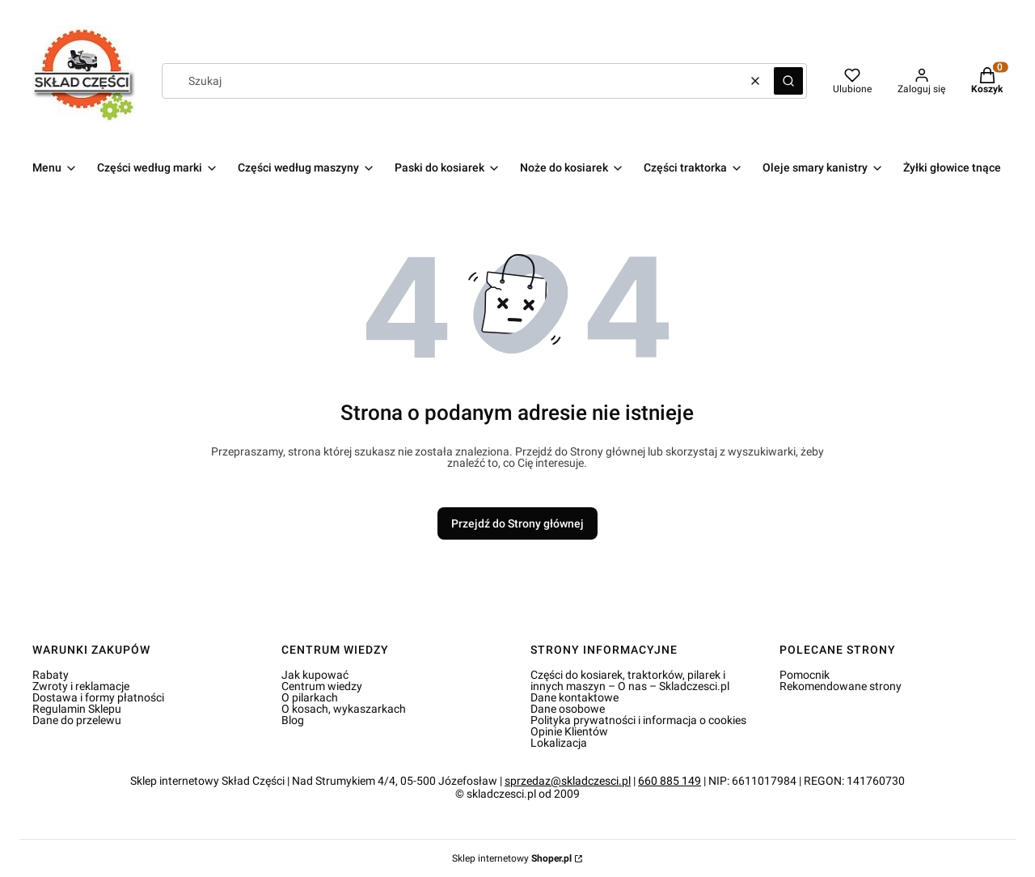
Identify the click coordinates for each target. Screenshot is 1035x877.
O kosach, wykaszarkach (343, 708)
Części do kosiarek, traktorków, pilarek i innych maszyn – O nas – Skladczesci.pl (629, 680)
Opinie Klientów (569, 731)
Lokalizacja (558, 742)
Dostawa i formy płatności (98, 697)
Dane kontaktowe (574, 697)
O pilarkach (309, 697)
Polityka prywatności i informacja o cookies (638, 720)
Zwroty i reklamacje (80, 686)
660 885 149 (669, 780)
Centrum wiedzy (321, 686)
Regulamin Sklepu (76, 708)
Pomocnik (804, 674)
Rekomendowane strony (840, 686)
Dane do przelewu (76, 720)
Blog (292, 720)
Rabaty (50, 674)
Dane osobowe (567, 708)
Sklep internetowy (512, 858)
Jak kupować (315, 674)
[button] (788, 81)
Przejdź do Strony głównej (517, 523)
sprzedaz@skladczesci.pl (568, 780)
